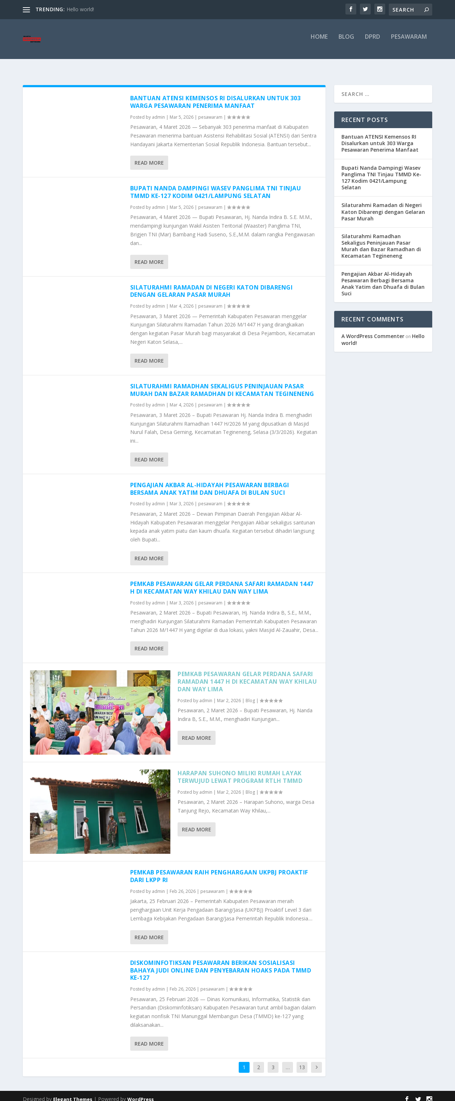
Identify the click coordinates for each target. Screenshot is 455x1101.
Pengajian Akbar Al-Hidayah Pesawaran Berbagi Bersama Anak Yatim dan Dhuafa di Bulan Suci (209, 482)
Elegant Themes (72, 1092)
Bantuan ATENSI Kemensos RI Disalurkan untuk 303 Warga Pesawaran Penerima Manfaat (215, 95)
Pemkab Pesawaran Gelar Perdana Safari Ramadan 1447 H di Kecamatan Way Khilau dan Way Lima (222, 581)
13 (302, 1060)
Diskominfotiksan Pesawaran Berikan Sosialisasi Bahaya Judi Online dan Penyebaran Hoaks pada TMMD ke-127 (220, 963)
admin (158, 110)
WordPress (140, 1092)
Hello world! (80, 9)
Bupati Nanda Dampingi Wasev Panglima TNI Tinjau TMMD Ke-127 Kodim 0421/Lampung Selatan (215, 185)
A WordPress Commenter (372, 329)
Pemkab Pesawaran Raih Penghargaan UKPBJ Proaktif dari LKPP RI (219, 869)
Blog (346, 42)
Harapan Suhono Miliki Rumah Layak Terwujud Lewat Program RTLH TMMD (240, 770)
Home (319, 42)
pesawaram (409, 42)
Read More (149, 156)
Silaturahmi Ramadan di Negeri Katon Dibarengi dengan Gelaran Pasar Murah (211, 284)
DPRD (372, 42)
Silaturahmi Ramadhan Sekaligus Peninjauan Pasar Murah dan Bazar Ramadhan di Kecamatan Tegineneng (222, 383)
